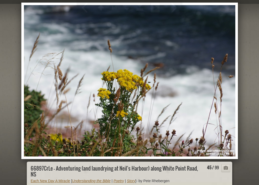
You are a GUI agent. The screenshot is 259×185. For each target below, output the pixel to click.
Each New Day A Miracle (50, 181)
